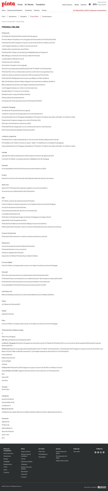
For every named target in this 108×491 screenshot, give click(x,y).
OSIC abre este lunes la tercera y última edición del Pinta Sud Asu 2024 (25, 275)
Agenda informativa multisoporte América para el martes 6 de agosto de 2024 (28, 156)
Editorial (84, 5)
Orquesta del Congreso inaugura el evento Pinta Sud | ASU (21, 120)
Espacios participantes (15, 10)
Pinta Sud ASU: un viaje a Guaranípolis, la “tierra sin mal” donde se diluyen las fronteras (30, 139)
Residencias (7, 456)
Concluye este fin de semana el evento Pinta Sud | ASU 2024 (22, 101)
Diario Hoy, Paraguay (8, 336)
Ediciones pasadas (26, 461)
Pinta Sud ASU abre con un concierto (14, 249)
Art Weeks (29, 5)
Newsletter (24, 471)
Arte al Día (76, 451)
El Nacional (5, 425)
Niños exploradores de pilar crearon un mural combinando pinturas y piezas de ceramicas (31, 227)
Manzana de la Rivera (55, 412)
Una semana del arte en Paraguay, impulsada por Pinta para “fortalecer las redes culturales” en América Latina (38, 117)
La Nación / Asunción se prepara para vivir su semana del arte (22, 114)
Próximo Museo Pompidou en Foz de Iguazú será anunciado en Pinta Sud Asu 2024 (29, 39)
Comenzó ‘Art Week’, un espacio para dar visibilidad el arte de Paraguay (25, 159)
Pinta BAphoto (43, 454)
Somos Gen (5, 389)
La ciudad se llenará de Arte (11, 214)
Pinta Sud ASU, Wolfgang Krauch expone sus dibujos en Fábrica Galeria (25, 78)
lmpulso (6, 459)
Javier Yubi (5, 435)
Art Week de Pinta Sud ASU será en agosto (16, 110)
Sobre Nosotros (8, 453)
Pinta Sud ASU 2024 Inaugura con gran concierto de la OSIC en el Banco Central (28, 43)
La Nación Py (6, 405)
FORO (5, 467)
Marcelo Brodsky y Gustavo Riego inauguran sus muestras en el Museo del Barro (28, 81)
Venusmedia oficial (8, 402)
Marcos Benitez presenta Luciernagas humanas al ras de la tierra (23, 85)
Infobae (4, 364)
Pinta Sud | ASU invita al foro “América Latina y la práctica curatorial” (24, 236)
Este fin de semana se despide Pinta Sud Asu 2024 (18, 130)
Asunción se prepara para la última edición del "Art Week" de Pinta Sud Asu (26, 68)
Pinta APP (24, 474)
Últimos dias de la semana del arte (13, 97)
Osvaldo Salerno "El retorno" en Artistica (15, 91)
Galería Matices (7, 428)
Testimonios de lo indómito (11, 62)
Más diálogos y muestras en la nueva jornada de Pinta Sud (21, 56)
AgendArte (5, 422)
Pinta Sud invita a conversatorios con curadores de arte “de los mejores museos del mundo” (32, 278)
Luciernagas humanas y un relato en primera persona (19, 46)
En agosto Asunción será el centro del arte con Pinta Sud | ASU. (38, 371)
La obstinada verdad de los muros (13, 59)
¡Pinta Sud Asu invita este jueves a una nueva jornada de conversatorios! (26, 282)
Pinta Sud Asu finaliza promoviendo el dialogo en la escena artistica (24, 223)
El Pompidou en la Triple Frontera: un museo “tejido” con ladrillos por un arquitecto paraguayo (33, 143)
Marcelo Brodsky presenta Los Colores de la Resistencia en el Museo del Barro (28, 295)
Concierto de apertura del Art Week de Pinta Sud (18, 246)
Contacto (6, 472)
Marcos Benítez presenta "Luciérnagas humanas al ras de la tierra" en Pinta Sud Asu (41, 351)
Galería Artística (41, 412)
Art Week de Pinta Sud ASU (11, 304)
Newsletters (13, 16)
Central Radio (6, 361)
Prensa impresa (46, 16)
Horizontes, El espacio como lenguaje (14, 65)
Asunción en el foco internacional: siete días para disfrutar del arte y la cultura (27, 178)
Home (4, 10)
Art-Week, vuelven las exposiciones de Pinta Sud (18, 201)
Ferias (20, 5)
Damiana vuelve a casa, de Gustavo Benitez (16, 94)
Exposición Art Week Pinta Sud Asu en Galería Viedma (20, 256)
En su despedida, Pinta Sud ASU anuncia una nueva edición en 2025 (24, 168)
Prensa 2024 (11, 21)
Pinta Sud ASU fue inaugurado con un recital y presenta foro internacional (26, 127)
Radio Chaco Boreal (8, 358)
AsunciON (5, 377)
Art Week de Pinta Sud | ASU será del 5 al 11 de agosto (20, 36)
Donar (5, 470)
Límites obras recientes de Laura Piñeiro (15, 49)
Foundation (41, 5)
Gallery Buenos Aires (62, 461)
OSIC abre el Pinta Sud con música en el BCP (16, 123)
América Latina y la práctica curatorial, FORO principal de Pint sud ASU (25, 75)
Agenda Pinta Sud (8, 314)
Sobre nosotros (67, 5)
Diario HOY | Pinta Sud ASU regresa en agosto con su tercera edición (24, 188)
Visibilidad (7, 461)
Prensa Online (34, 16)
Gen (3, 374)
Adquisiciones (8, 464)
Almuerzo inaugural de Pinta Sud (12, 252)
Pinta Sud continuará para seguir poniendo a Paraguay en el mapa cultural (26, 217)
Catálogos (24, 464)
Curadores (28, 10)
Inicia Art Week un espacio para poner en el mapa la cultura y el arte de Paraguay (29, 204)
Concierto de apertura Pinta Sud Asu (14, 207)
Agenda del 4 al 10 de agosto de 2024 (14, 220)
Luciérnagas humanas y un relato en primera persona (19, 88)
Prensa (44, 10)
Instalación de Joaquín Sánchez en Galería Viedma (18, 412)
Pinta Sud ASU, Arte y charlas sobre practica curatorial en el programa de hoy (28, 72)
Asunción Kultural (8, 399)
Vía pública (23, 16)
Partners (37, 10)
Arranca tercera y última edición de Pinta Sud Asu (18, 191)
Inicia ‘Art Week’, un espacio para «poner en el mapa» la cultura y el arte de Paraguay (29, 265)
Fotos (3, 16)
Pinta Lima (42, 451)
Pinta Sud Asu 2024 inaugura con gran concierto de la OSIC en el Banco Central (36, 367)
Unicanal (5, 380)
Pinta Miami (42, 457)
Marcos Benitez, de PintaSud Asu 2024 (18, 340)
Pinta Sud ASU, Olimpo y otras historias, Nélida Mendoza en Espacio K (25, 52)
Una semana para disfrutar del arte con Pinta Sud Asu (19, 211)
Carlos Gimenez (7, 354)
